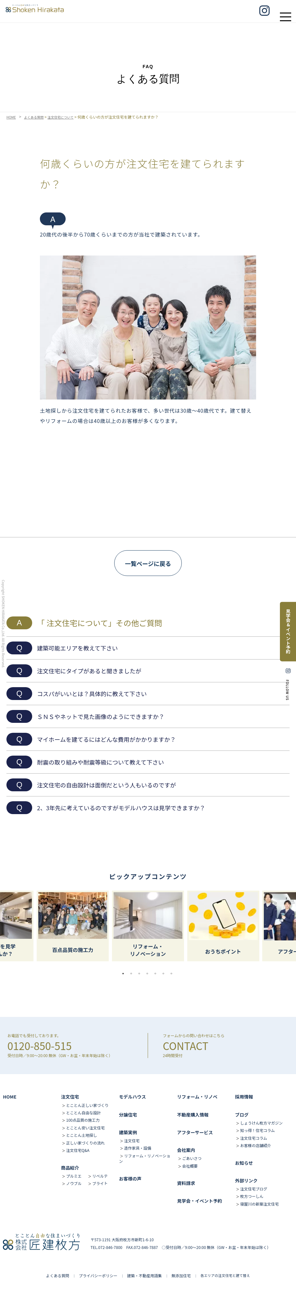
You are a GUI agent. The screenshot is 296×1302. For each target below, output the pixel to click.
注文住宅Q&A (77, 1150)
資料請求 (186, 1183)
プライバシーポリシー (98, 1275)
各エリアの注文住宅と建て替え (225, 1275)
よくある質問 (37, 117)
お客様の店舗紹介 (255, 1145)
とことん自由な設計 (83, 1112)
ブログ (241, 1114)
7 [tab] (173, 973)
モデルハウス (132, 1096)
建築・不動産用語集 (144, 1275)
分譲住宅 (128, 1114)
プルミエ (74, 1176)
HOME (11, 117)
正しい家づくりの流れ (85, 1142)
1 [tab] (125, 973)
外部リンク (246, 1180)
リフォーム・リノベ (197, 1096)
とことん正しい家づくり (87, 1105)
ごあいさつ (191, 1158)
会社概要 (190, 1166)
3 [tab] (141, 973)
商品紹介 (70, 1167)
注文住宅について (68, 117)
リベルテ (100, 1176)
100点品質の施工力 (83, 1120)
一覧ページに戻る (148, 563)
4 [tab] (149, 973)
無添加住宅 (181, 1275)
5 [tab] (157, 973)
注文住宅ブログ (253, 1188)
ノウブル (74, 1183)
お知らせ (244, 1163)
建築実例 (128, 1132)
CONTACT (185, 1045)
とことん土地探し (81, 1135)
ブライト (100, 1183)
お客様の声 (130, 1178)
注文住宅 (70, 1096)
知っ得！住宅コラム (257, 1130)
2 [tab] (133, 973)
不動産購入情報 (192, 1114)
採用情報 (244, 1096)
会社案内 (186, 1150)
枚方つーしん (251, 1196)
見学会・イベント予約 (199, 1201)
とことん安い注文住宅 (85, 1127)
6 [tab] (165, 973)
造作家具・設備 (137, 1148)
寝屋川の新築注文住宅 (259, 1204)
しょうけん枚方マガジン (261, 1123)
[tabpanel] (148, 926)
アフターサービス (195, 1132)
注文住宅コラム (253, 1138)
